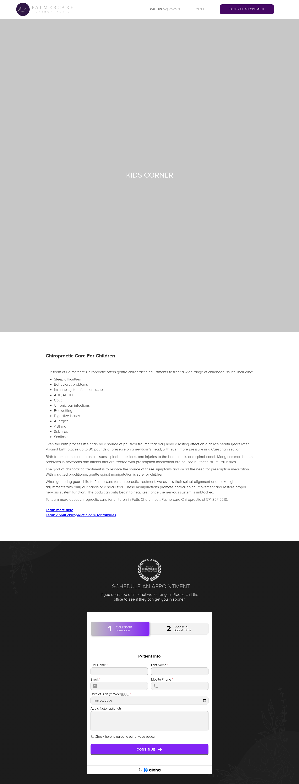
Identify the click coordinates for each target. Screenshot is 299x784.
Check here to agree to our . (125, 736)
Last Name (159, 665)
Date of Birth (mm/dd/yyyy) (111, 694)
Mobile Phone (162, 679)
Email (95, 679)
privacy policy (145, 737)
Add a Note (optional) (106, 708)
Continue (150, 749)
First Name (99, 665)
